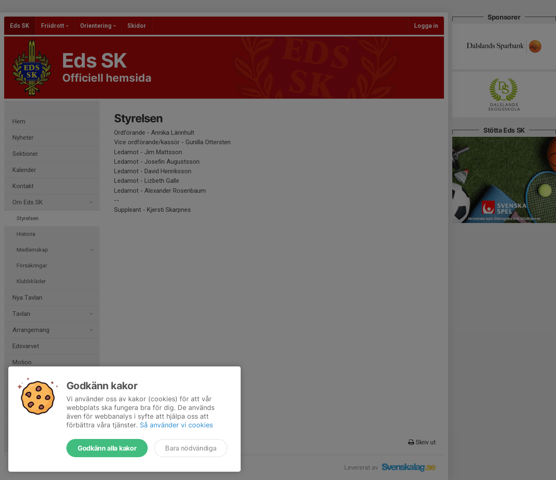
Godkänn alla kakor (107, 448)
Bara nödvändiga (190, 448)
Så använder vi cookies (176, 425)
